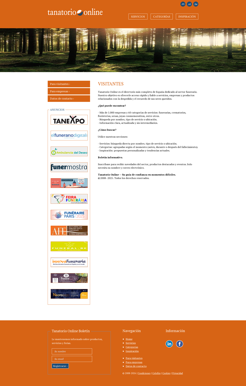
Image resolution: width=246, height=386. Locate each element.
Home (129, 339)
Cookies (166, 373)
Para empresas (134, 362)
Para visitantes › (60, 84)
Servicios (138, 16)
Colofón (156, 373)
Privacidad (177, 373)
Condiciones (144, 373)
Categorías (161, 16)
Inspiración (187, 16)
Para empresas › (60, 91)
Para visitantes (134, 358)
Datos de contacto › (62, 98)
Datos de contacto (136, 366)
